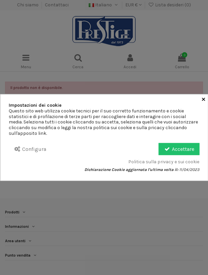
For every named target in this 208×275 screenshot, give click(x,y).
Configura (30, 149)
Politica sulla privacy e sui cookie (163, 162)
